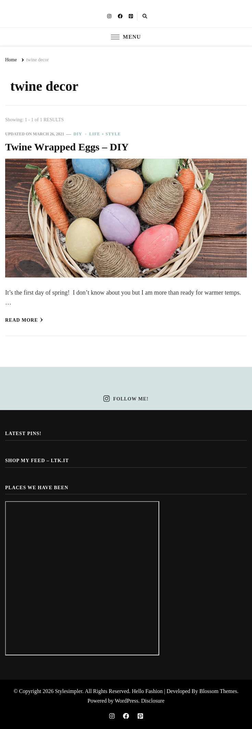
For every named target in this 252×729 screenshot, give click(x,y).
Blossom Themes (218, 691)
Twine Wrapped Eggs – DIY (67, 147)
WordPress (126, 701)
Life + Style (105, 134)
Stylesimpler (68, 691)
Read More (24, 320)
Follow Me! (126, 399)
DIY (78, 134)
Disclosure (152, 701)
